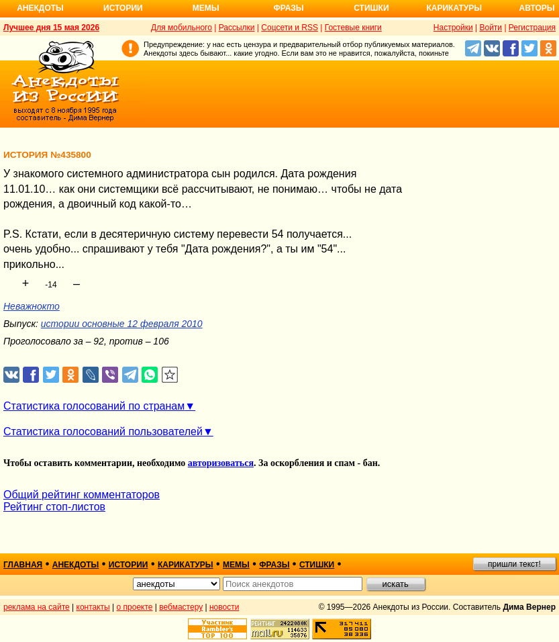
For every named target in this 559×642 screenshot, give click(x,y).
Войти (490, 27)
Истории (123, 8)
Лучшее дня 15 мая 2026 (51, 27)
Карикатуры (454, 8)
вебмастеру (181, 607)
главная (22, 564)
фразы (274, 564)
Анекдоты (40, 8)
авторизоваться (221, 463)
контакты (93, 607)
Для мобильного (181, 27)
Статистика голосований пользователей (103, 431)
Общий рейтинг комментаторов (81, 494)
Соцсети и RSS (289, 27)
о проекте (135, 607)
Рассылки (237, 27)
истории (128, 564)
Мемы (206, 8)
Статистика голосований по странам (94, 406)
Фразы (288, 8)
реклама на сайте (36, 607)
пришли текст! (514, 564)
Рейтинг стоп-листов (54, 506)
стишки (316, 564)
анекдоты (75, 564)
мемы (236, 564)
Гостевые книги (353, 27)
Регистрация (532, 27)
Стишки (371, 8)
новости (224, 607)
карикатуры (185, 564)
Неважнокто (31, 306)
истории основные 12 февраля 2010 (122, 323)
